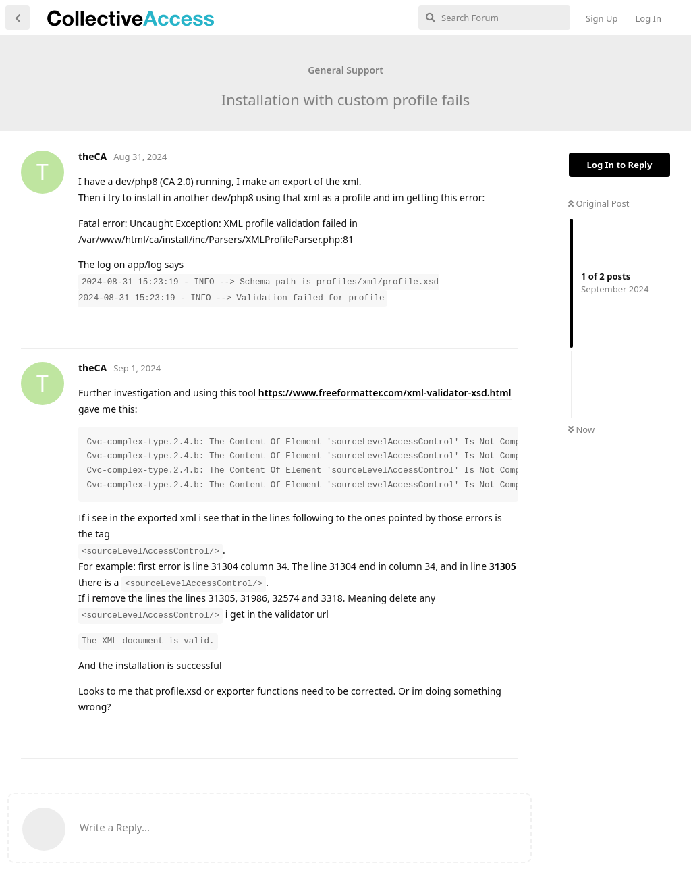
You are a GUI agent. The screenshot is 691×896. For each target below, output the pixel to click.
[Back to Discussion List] (17, 17)
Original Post (598, 203)
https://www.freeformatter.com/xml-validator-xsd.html (385, 392)
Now (581, 429)
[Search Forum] (494, 17)
